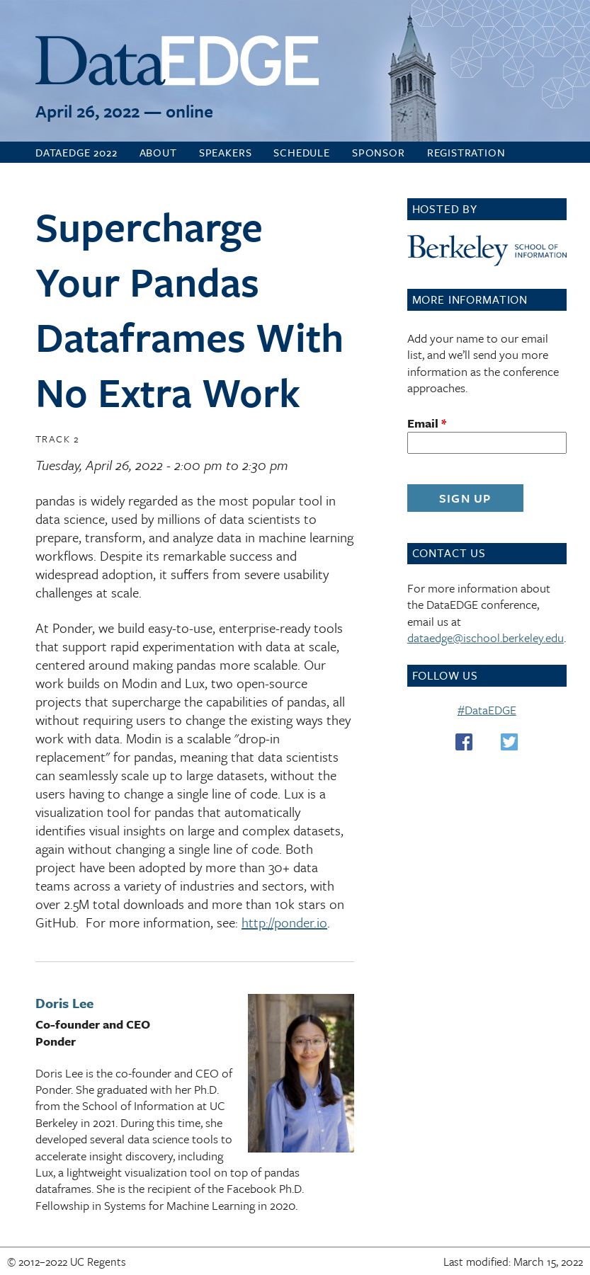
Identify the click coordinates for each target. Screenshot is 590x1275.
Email (426, 423)
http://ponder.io (284, 922)
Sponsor (378, 152)
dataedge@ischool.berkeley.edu (485, 637)
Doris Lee (64, 1002)
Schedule (301, 152)
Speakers (225, 152)
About (158, 152)
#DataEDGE (487, 710)
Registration (466, 152)
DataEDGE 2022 (76, 152)
